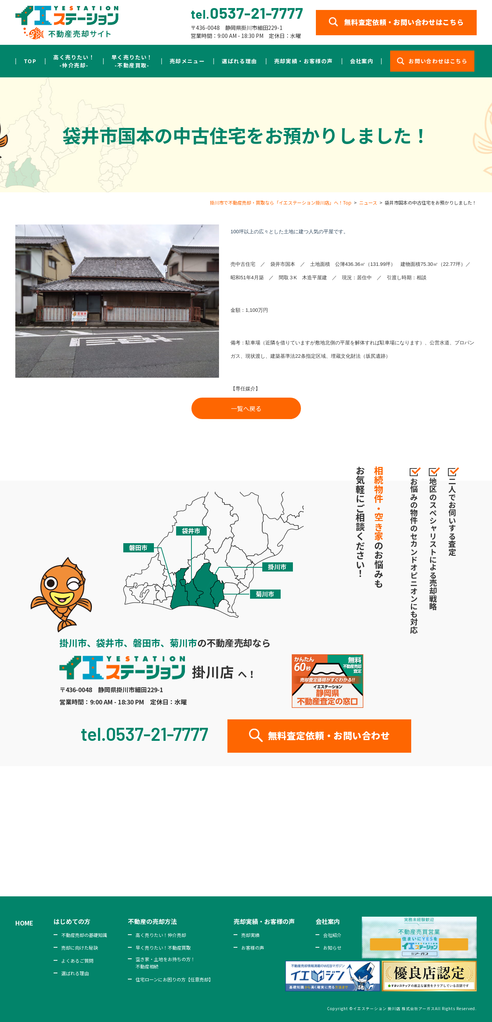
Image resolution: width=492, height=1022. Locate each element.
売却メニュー (187, 61)
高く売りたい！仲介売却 (161, 935)
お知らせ (332, 947)
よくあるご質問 (77, 960)
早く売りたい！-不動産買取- (132, 61)
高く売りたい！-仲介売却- (74, 61)
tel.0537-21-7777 (144, 733)
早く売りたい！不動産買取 (163, 947)
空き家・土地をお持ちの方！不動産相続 (165, 963)
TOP (30, 61)
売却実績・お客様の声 (303, 61)
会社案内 (362, 61)
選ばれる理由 (239, 61)
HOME (24, 922)
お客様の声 (252, 947)
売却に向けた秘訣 (79, 947)
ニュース (368, 202)
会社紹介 (332, 935)
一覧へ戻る (246, 408)
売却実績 (250, 935)
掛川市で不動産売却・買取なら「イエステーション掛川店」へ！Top (280, 202)
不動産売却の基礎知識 (84, 935)
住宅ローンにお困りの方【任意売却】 (174, 979)
